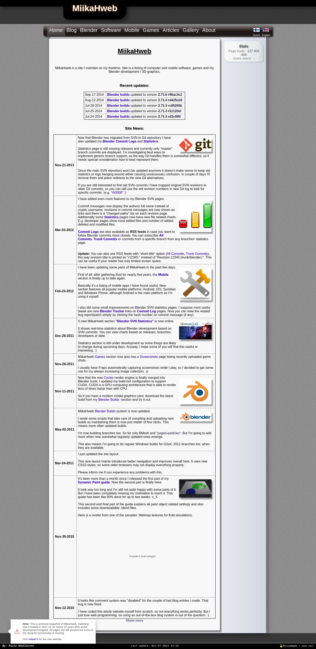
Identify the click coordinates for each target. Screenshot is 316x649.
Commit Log (146, 311)
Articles (171, 30)
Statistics (151, 141)
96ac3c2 (175, 94)
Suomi (256, 35)
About (208, 30)
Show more (134, 620)
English (266, 35)
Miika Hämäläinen (21, 645)
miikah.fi (33, 639)
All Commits (175, 253)
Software (111, 30)
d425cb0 (175, 100)
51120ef (175, 111)
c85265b (175, 105)
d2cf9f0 (175, 116)
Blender (89, 30)
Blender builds (118, 94)
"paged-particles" (168, 433)
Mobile (132, 30)
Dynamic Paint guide (94, 482)
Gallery (191, 30)
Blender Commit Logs (119, 141)
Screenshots (149, 356)
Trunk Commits (105, 239)
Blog (72, 30)
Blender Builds (108, 399)
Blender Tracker (112, 311)
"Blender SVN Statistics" (135, 321)
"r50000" (117, 192)
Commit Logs (88, 231)
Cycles (109, 377)
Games (151, 30)
